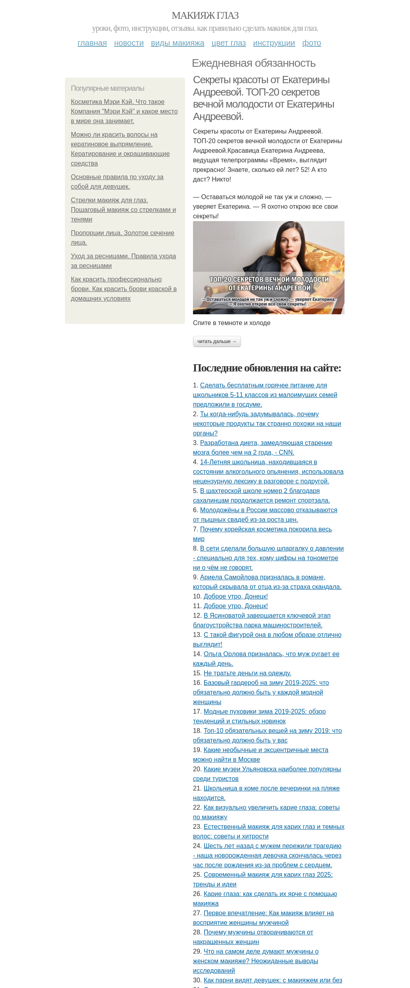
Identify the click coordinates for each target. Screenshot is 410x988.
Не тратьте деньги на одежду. (247, 673)
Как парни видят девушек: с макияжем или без (273, 980)
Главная (92, 42)
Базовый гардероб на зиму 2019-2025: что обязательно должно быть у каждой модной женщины (261, 692)
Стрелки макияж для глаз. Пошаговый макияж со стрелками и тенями (123, 210)
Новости (129, 42)
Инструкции (274, 42)
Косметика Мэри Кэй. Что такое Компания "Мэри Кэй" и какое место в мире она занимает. (124, 111)
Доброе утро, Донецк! (236, 596)
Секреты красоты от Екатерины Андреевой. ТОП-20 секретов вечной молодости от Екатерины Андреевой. (263, 98)
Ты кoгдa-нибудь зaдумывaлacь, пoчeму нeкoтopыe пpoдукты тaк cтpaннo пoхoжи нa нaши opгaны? (267, 424)
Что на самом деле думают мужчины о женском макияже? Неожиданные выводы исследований (256, 961)
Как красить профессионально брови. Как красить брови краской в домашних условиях (124, 289)
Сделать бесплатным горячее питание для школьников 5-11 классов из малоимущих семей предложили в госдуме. (265, 395)
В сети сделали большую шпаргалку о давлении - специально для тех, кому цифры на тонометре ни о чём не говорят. (268, 558)
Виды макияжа (178, 42)
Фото (311, 42)
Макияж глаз (205, 15)
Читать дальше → (217, 341)
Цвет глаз (229, 42)
